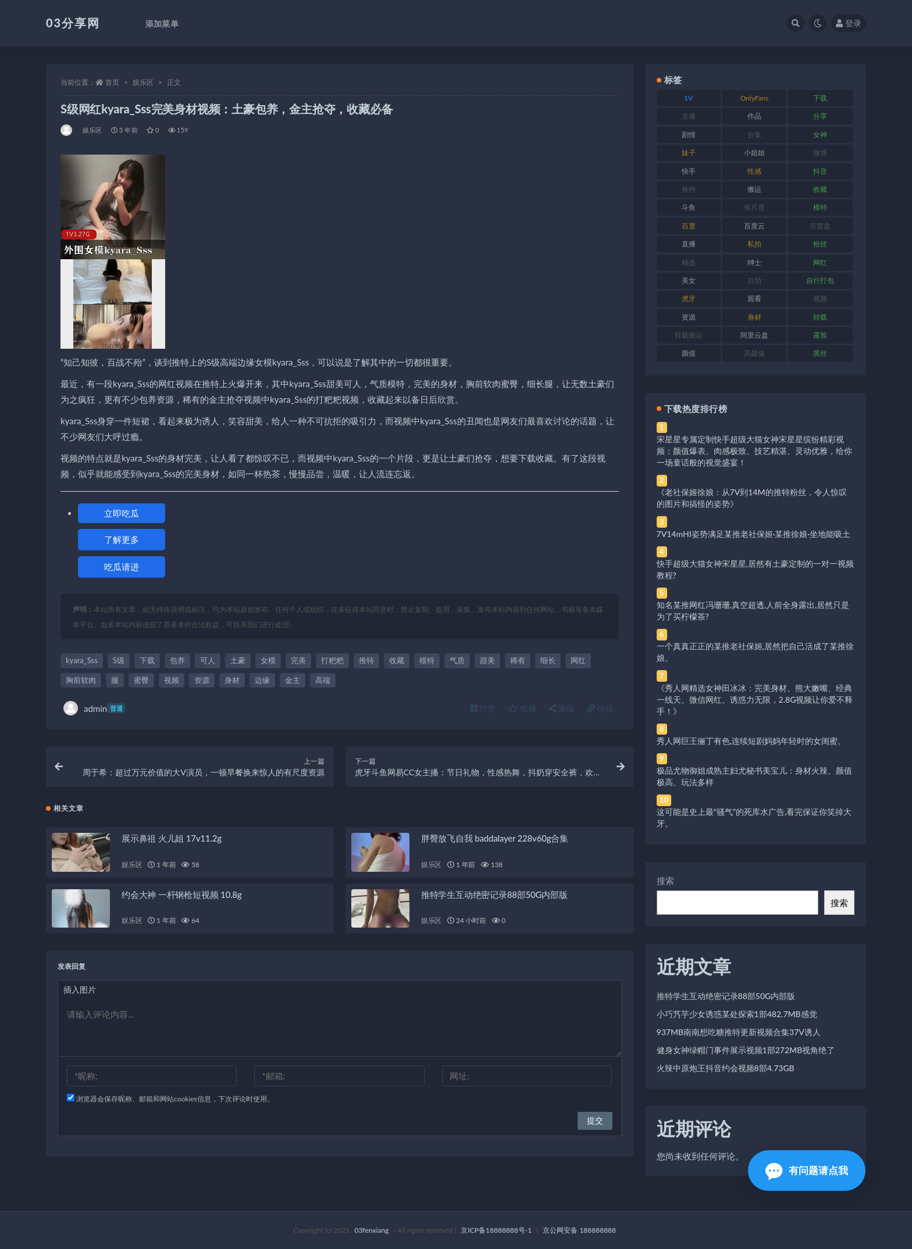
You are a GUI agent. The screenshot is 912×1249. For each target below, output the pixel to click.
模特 (426, 660)
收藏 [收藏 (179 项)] (820, 189)
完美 (298, 660)
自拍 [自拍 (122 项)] (754, 280)
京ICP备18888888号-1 (496, 1230)
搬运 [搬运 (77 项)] (754, 189)
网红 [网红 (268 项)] (820, 262)
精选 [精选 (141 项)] (689, 262)
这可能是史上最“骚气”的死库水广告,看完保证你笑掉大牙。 (754, 817)
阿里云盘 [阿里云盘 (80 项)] (754, 335)
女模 (268, 660)
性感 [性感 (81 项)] (754, 171)
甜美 (487, 660)
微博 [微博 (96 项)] (820, 152)
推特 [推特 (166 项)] (689, 189)
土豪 (237, 660)
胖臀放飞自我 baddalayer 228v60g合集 (494, 838)
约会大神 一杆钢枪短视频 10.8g (181, 894)
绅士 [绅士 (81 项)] (754, 262)
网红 (578, 660)
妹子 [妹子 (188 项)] (689, 152)
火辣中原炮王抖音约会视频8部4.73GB (726, 1068)
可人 (207, 660)
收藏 (396, 660)
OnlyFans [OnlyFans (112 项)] (754, 98)
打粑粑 (332, 660)
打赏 (483, 708)
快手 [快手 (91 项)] (689, 171)
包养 (177, 660)
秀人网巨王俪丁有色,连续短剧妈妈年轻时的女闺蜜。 (751, 741)
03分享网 (73, 23)
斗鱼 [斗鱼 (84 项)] (689, 207)
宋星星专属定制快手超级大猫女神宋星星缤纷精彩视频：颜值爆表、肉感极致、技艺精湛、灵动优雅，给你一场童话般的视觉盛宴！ (754, 450)
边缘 (262, 680)
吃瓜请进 (121, 566)
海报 (562, 708)
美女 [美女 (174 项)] (689, 280)
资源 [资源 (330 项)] (689, 317)
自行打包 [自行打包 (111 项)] (820, 280)
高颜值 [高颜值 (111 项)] (754, 353)
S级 (118, 660)
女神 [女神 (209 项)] (820, 134)
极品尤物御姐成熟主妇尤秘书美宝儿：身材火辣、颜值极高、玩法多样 (754, 776)
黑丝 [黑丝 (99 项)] (820, 353)
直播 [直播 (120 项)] (689, 243)
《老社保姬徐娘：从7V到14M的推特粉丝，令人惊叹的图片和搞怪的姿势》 (752, 498)
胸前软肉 (81, 680)
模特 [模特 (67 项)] (820, 207)
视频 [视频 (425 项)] (820, 298)
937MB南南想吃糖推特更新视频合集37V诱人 (739, 1032)
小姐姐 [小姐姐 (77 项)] (754, 152)
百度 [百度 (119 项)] (689, 225)
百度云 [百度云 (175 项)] (754, 225)
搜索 (665, 880)
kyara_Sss (82, 660)
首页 (112, 82)
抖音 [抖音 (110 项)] (820, 171)
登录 (848, 23)
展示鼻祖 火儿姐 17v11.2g (172, 838)
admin (94, 708)
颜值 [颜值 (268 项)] (689, 353)
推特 (366, 660)
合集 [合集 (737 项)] (754, 134)
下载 (147, 660)
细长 (547, 660)
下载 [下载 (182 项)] (820, 98)
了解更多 (121, 539)
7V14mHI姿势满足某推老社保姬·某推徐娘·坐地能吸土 (753, 534)
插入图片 (79, 989)
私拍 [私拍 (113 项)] (754, 243)
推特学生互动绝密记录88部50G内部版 (494, 894)
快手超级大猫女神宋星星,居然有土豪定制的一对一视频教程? (755, 569)
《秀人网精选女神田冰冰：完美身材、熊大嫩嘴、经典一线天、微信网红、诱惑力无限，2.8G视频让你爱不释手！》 (755, 699)
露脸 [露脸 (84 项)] (820, 335)
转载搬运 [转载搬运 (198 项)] (689, 335)
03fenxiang (371, 1230)
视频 (171, 680)
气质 (457, 660)
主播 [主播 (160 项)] (689, 116)
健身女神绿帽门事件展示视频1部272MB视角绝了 (746, 1050)
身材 (232, 680)
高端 (322, 680)
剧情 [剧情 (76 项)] (689, 134)
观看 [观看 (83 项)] (754, 298)
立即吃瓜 (121, 513)
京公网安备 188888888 (579, 1230)
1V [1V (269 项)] (688, 98)
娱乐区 (143, 82)
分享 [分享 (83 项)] (820, 116)
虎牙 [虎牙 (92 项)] (689, 298)
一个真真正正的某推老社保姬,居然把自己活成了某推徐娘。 (755, 652)
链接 (600, 708)
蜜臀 (141, 680)
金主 (292, 680)
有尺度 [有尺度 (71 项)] (754, 207)
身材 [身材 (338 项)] (754, 317)
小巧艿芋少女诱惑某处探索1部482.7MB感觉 (737, 1014)
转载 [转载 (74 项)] (820, 317)
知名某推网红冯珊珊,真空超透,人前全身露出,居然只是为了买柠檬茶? (753, 610)
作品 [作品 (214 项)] (754, 116)
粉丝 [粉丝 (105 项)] (820, 243)
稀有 (517, 660)
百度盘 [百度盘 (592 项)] (820, 225)
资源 (201, 680)
